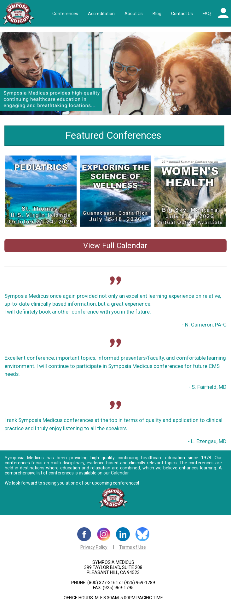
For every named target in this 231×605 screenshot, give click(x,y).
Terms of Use (132, 547)
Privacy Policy (93, 547)
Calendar (120, 472)
